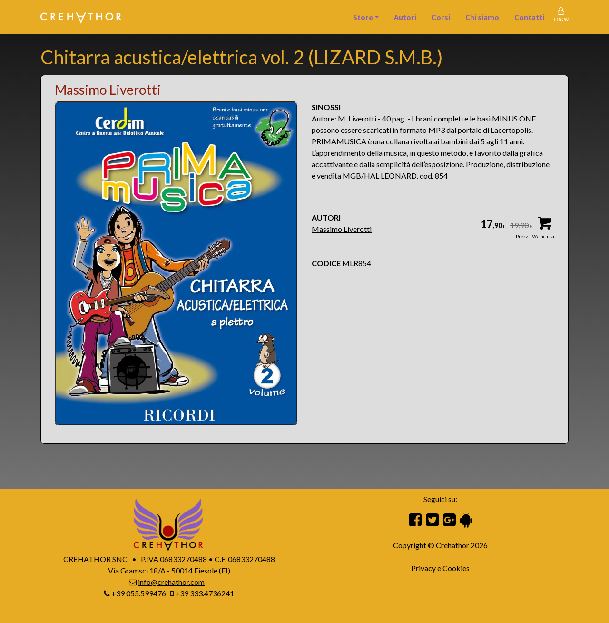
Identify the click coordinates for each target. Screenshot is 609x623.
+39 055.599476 (138, 593)
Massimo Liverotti (342, 228)
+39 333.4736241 (204, 593)
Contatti (529, 17)
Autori (405, 17)
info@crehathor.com (171, 581)
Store (363, 17)
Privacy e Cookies (440, 568)
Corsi (441, 17)
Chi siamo (482, 17)
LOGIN (561, 20)
